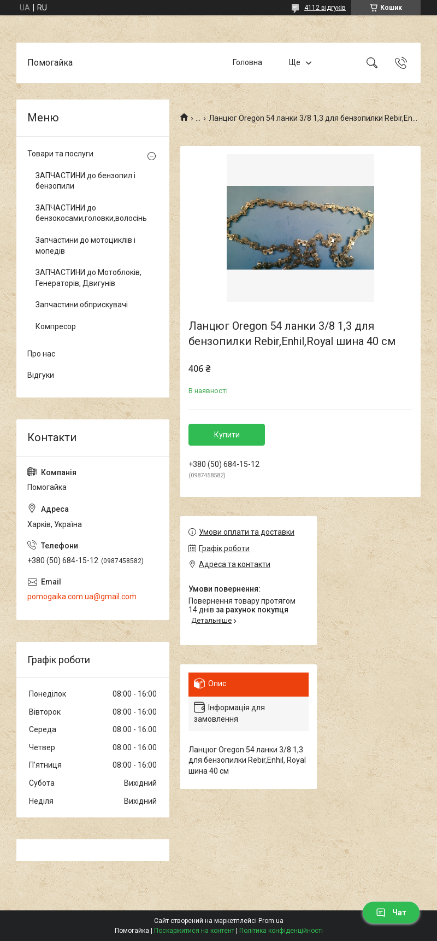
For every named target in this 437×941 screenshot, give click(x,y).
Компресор (56, 326)
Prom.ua (271, 921)
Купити (227, 434)
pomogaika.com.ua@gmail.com (82, 596)
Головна (247, 62)
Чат (391, 912)
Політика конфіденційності (281, 930)
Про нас (41, 353)
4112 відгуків (325, 7)
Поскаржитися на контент (194, 930)
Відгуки (40, 375)
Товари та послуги (60, 153)
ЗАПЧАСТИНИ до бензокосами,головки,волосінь (90, 213)
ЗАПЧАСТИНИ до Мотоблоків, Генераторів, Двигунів (88, 278)
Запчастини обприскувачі (82, 304)
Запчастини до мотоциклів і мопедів (85, 245)
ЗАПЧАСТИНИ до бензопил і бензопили (85, 181)
